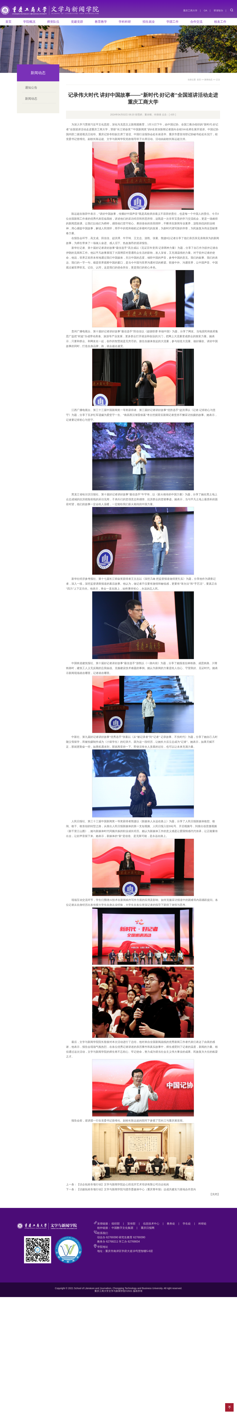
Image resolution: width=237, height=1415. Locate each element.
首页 (8, 21)
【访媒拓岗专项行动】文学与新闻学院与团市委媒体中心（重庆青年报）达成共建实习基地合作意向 (136, 1189)
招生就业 (149, 21)
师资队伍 (53, 21)
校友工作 (220, 21)
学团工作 (172, 21)
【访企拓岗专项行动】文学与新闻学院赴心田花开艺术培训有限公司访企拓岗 (123, 1184)
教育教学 (101, 21)
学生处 (187, 1223)
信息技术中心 (151, 1223)
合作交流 (196, 21)
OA (205, 10)
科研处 (202, 1223)
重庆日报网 (147, 1227)
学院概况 (29, 21)
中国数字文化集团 (122, 1227)
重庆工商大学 (190, 10)
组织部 (116, 1223)
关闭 (214, 1194)
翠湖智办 (218, 10)
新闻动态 (31, 98)
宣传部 (131, 1223)
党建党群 (77, 21)
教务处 (171, 1223)
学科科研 (125, 21)
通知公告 (31, 87)
